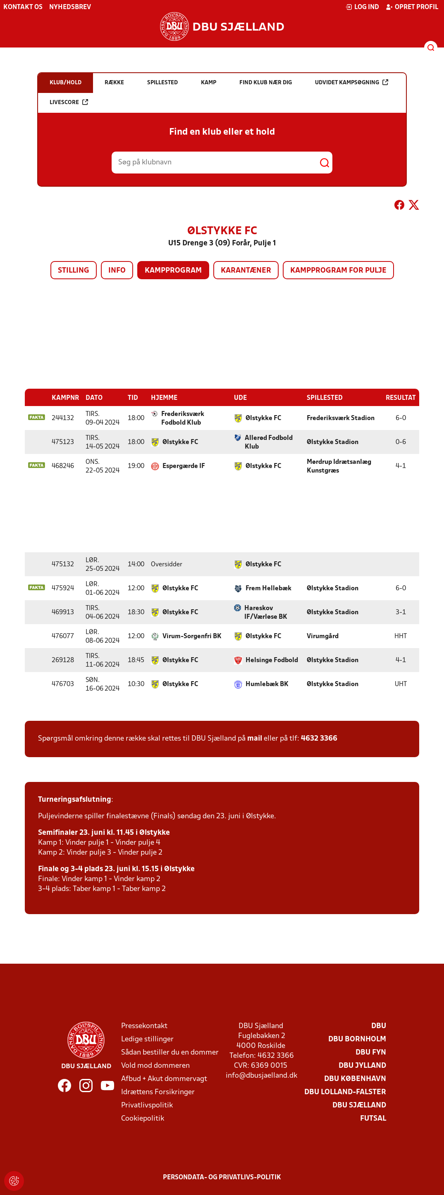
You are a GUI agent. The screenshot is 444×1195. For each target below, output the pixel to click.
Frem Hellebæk (268, 588)
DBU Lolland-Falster (345, 1091)
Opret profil (412, 7)
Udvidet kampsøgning (351, 82)
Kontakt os (23, 7)
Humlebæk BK (267, 684)
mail (254, 738)
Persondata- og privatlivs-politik (222, 1177)
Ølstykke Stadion (332, 442)
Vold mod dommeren (155, 1065)
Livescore (69, 102)
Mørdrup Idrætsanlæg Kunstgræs (339, 466)
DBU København (355, 1078)
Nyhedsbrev (70, 7)
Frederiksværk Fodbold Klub (182, 418)
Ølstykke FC (263, 418)
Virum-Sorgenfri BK (192, 636)
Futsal (373, 1118)
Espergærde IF (183, 466)
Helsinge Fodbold (272, 660)
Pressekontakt (144, 1025)
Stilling (73, 270)
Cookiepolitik (142, 1118)
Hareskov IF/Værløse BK (265, 612)
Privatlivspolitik (147, 1105)
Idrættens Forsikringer (158, 1091)
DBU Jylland (362, 1065)
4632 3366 (319, 738)
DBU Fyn (371, 1052)
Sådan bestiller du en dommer (170, 1052)
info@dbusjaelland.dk (261, 1075)
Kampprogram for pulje (338, 270)
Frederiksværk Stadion (341, 418)
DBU (378, 1025)
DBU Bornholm (357, 1039)
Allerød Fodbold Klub (269, 442)
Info (117, 270)
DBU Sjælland (359, 1105)
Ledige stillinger (147, 1039)
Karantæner (246, 270)
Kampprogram (173, 270)
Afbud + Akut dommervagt (164, 1078)
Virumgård (323, 636)
